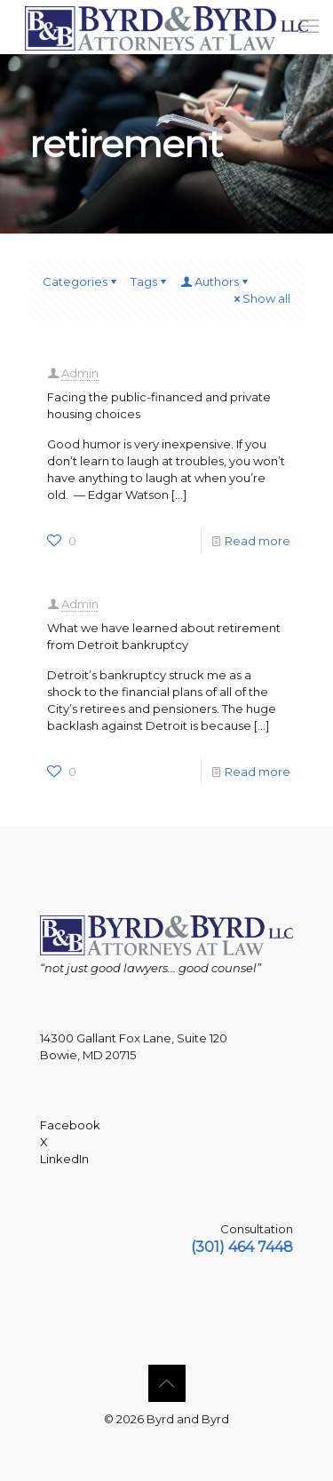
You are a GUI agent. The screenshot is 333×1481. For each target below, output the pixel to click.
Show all (260, 298)
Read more (257, 541)
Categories (81, 281)
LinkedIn (64, 1159)
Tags (150, 281)
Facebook (70, 1125)
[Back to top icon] (167, 1383)
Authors (215, 281)
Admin (80, 373)
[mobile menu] (309, 27)
